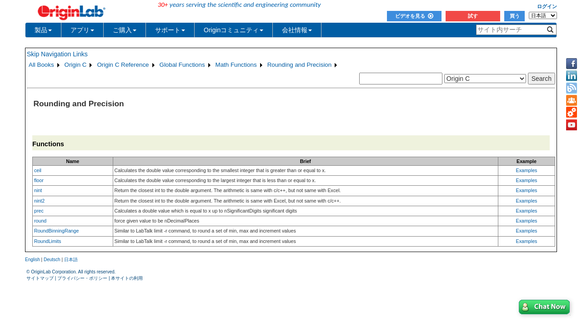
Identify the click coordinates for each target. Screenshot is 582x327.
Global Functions (182, 64)
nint (38, 190)
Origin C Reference (123, 64)
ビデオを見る (414, 16)
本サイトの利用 (127, 278)
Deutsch (52, 259)
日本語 (71, 259)
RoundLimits (47, 241)
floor (39, 180)
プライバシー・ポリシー (82, 278)
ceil (37, 170)
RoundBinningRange (56, 230)
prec (39, 210)
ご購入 (124, 30)
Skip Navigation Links (57, 54)
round (40, 220)
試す (473, 16)
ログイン (547, 6)
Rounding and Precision (299, 64)
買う (515, 16)
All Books (41, 64)
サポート (170, 30)
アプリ (82, 30)
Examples (526, 170)
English (32, 259)
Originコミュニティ (233, 30)
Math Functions (236, 64)
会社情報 (297, 30)
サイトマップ (40, 278)
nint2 (39, 200)
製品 (43, 30)
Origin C (76, 64)
